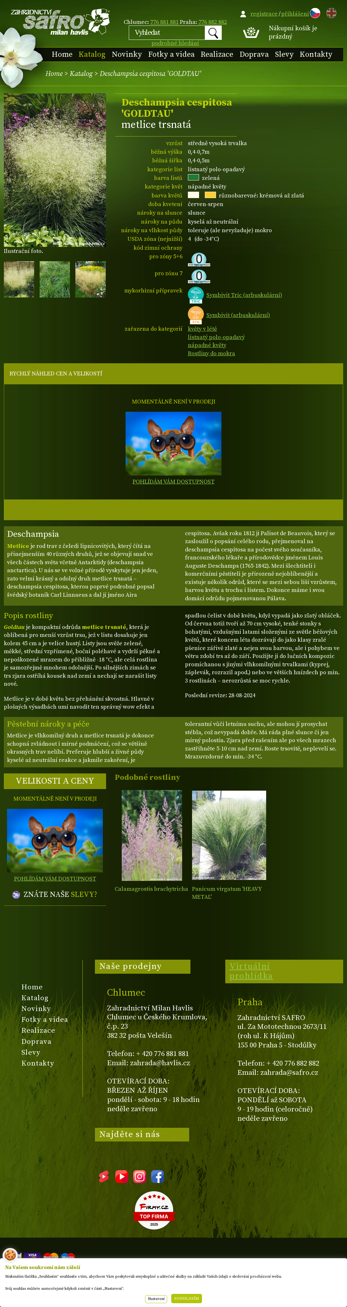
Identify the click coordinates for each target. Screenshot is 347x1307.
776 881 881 (164, 22)
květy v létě (202, 329)
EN (330, 12)
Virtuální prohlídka (251, 971)
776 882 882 (212, 22)
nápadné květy (207, 345)
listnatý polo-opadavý (216, 337)
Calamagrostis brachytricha (151, 889)
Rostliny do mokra (211, 353)
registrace (264, 14)
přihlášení (295, 14)
